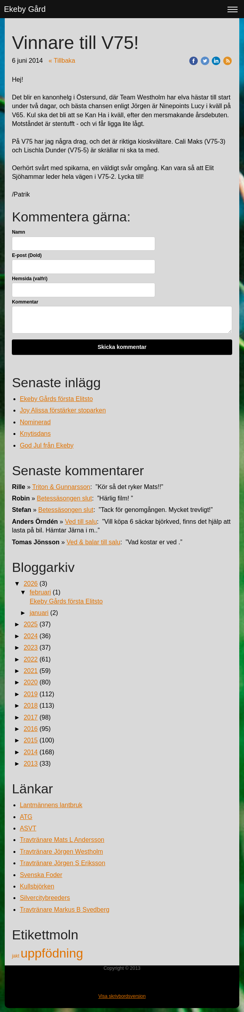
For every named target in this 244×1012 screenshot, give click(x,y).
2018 (31, 705)
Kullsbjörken (37, 886)
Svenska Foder (41, 874)
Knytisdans (35, 433)
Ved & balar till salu (93, 542)
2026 (31, 583)
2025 (31, 624)
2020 (31, 682)
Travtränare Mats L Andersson (62, 839)
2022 (31, 659)
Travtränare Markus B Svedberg (64, 909)
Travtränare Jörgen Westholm (61, 851)
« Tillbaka (62, 60)
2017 (31, 717)
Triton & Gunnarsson (61, 487)
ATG (26, 816)
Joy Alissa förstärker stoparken (63, 410)
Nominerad (35, 422)
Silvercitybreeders (45, 897)
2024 (31, 636)
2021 (31, 670)
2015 (31, 740)
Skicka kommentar (122, 347)
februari (40, 592)
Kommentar (25, 302)
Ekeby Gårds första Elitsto (56, 398)
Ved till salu (81, 521)
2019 (31, 694)
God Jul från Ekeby (46, 445)
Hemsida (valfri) (29, 278)
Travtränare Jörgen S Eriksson (62, 863)
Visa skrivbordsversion (122, 996)
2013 (31, 763)
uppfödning (52, 953)
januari (39, 612)
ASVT (28, 828)
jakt (16, 956)
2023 (31, 647)
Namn (18, 232)
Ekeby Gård (25, 9)
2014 (31, 752)
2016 (31, 728)
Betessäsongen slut (64, 498)
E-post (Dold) (26, 255)
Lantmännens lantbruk (51, 805)
